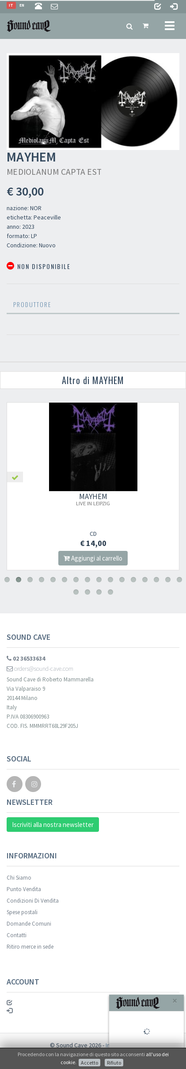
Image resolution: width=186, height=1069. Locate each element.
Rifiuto (114, 1062)
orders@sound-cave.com (40, 669)
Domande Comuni (29, 923)
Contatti (17, 935)
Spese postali (22, 912)
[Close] (174, 1000)
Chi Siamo (19, 877)
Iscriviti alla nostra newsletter (53, 824)
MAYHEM (93, 499)
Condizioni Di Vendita (33, 900)
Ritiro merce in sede (30, 946)
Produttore (32, 304)
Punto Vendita (24, 889)
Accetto (89, 1062)
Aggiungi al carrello (93, 558)
